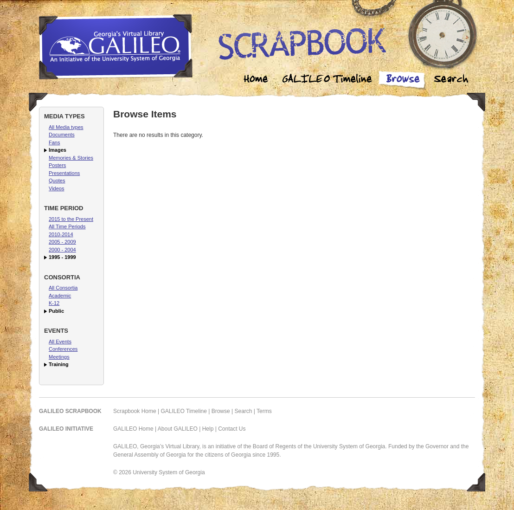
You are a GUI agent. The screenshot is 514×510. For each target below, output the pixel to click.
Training (59, 364)
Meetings (59, 357)
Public (56, 311)
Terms (264, 411)
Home (256, 80)
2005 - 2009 (62, 242)
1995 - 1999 (62, 257)
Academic (60, 295)
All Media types (66, 127)
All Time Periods (67, 226)
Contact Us (231, 429)
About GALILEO (178, 429)
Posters (57, 165)
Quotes (57, 180)
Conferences (63, 349)
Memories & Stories (71, 158)
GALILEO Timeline (184, 411)
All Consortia (63, 288)
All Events (60, 341)
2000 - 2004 (62, 249)
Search (451, 80)
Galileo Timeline (329, 80)
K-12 (54, 303)
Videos (56, 188)
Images (57, 150)
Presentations (64, 173)
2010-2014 (61, 234)
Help (208, 429)
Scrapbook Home (134, 411)
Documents (62, 134)
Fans (54, 142)
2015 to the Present (71, 219)
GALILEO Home (133, 429)
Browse (403, 80)
